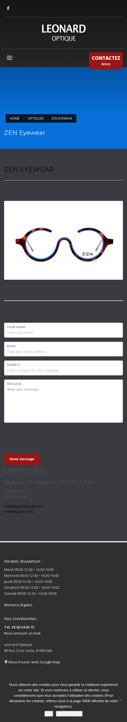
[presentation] (45, 437)
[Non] (120, 700)
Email (11, 346)
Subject (14, 365)
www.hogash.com (18, 511)
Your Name (16, 327)
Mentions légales (18, 604)
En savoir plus (69, 713)
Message (14, 384)
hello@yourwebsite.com (24, 506)
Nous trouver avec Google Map (32, 661)
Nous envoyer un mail (22, 633)
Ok (49, 713)
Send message (22, 459)
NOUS (106, 62)
